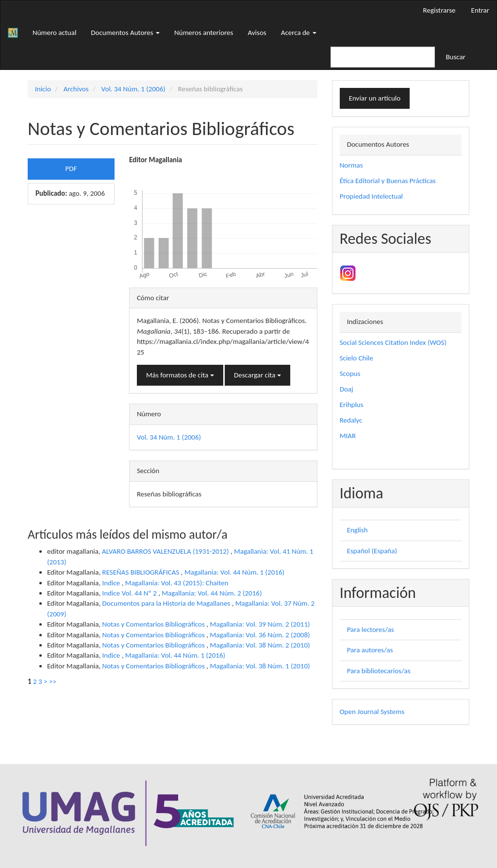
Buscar (455, 56)
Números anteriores (203, 32)
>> (52, 681)
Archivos (76, 89)
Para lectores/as (370, 629)
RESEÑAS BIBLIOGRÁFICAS (141, 572)
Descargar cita (257, 375)
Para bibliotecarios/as (379, 670)
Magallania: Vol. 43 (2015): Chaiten (177, 583)
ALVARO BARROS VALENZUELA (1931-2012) (166, 551)
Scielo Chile (356, 358)
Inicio (43, 89)
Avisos (257, 32)
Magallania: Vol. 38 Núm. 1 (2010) (260, 666)
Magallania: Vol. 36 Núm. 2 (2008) (260, 634)
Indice (112, 583)
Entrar (480, 10)
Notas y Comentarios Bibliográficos (154, 624)
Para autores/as (370, 650)
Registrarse (439, 10)
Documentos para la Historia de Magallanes (167, 603)
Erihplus (352, 404)
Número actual (54, 32)
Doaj (346, 389)
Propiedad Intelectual (371, 196)
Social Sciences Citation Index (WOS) (393, 342)
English (357, 530)
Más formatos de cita (180, 375)
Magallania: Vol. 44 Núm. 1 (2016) (234, 572)
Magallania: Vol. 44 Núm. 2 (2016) (212, 593)
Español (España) (372, 550)
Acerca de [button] (298, 32)
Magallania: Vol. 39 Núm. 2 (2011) (260, 624)
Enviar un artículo (374, 98)
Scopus (350, 373)
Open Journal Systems (372, 711)
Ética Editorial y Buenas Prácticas (388, 180)
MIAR (348, 435)
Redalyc (351, 420)
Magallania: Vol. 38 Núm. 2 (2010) (260, 645)
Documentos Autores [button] (125, 32)
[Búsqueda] (383, 57)
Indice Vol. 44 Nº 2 (130, 593)
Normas (351, 165)
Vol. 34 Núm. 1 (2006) (133, 89)
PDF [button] (71, 168)
